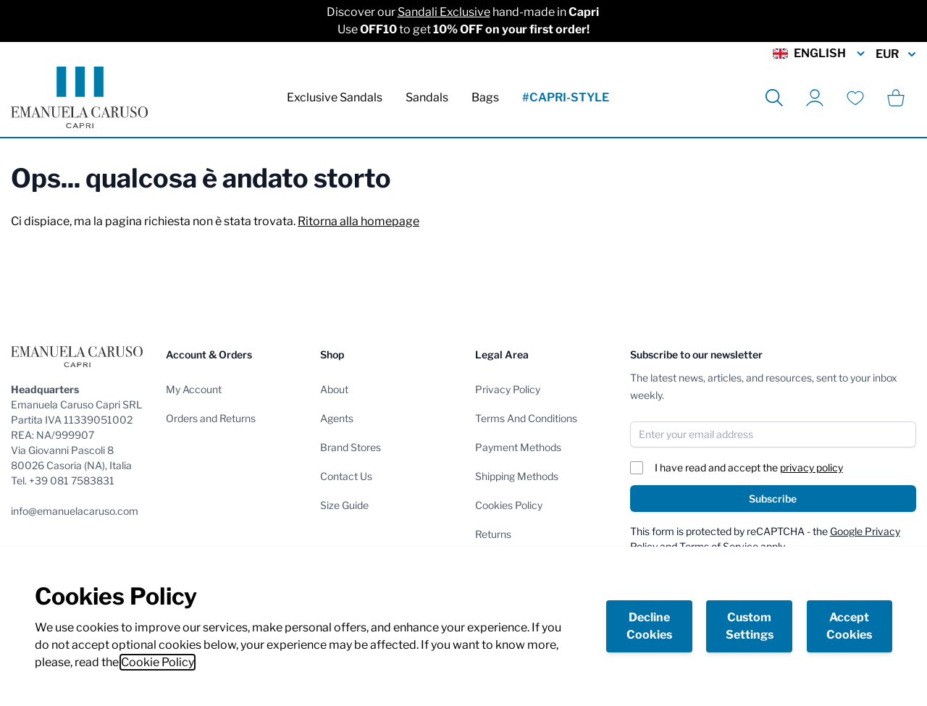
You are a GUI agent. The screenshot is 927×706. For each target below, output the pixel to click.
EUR (896, 54)
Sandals (427, 97)
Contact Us (346, 476)
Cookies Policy (508, 505)
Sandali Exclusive (444, 12)
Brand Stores (350, 447)
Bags (485, 97)
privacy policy (811, 467)
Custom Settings (749, 626)
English (820, 53)
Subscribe (773, 498)
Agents (336, 418)
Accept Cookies (849, 626)
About (334, 389)
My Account (194, 389)
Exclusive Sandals (334, 97)
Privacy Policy (507, 389)
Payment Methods (518, 447)
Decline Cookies (649, 626)
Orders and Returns (211, 418)
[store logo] (79, 97)
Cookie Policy (157, 662)
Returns (493, 534)
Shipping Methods (516, 476)
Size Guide (344, 505)
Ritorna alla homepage (358, 221)
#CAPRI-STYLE (565, 97)
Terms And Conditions (526, 418)
